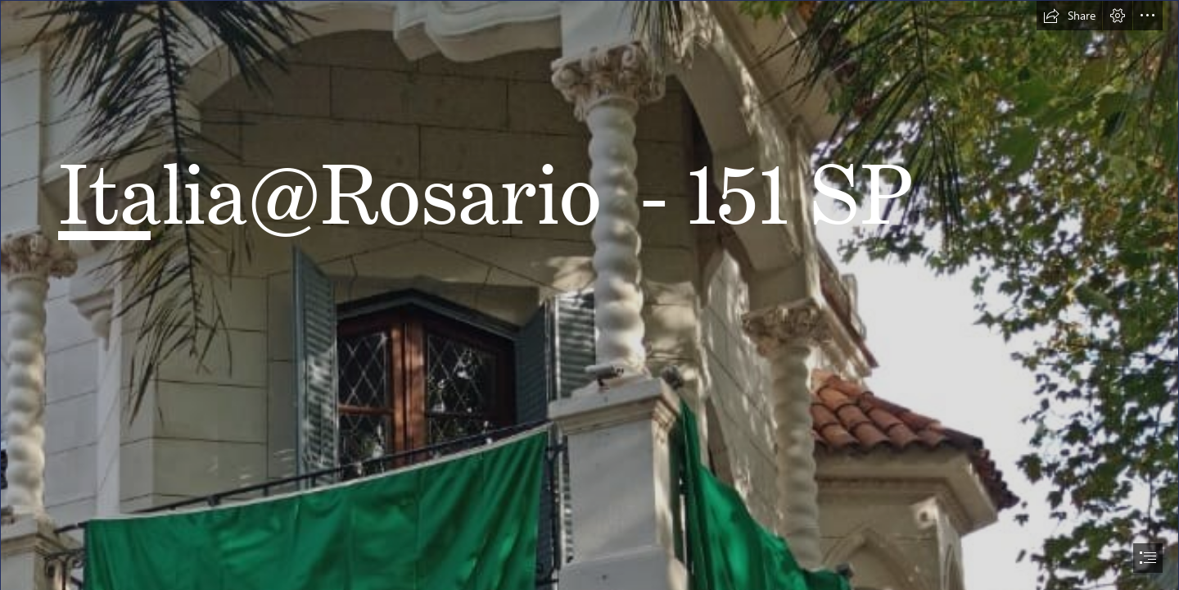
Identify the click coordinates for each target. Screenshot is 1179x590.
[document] (589, 295)
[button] (1069, 15)
